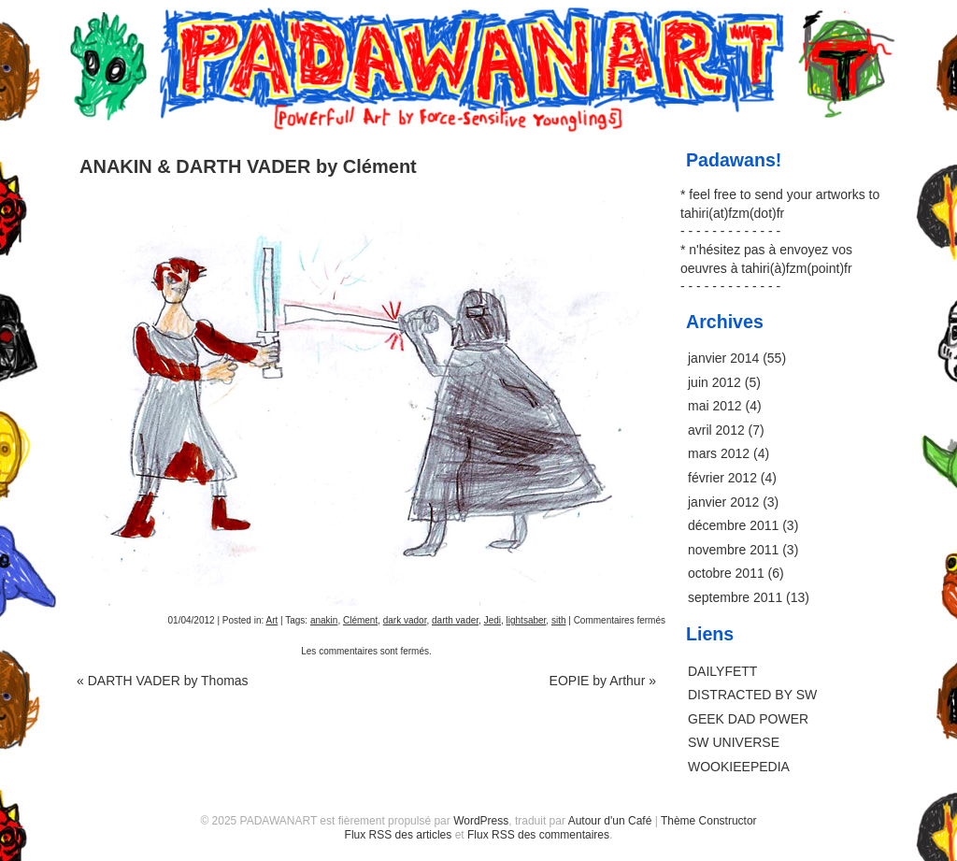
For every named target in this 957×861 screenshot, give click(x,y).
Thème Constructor (709, 820)
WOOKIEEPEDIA (739, 766)
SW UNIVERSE (733, 742)
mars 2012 (719, 453)
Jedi (492, 620)
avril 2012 (716, 430)
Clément (360, 620)
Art (271, 620)
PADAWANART (478, 30)
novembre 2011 (733, 549)
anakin (323, 620)
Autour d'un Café (610, 820)
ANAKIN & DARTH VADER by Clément (248, 166)
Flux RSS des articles (398, 834)
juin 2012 (714, 382)
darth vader (455, 620)
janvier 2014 (723, 358)
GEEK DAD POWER (748, 718)
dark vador (405, 620)
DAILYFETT (722, 671)
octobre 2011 (726, 573)
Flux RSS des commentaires (538, 834)
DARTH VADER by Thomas (163, 680)
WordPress (480, 820)
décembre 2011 (733, 525)
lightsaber (527, 620)
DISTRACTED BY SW (752, 694)
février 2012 (722, 477)
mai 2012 (715, 405)
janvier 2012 (723, 502)
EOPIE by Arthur (603, 680)
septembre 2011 (735, 597)
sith (558, 620)
